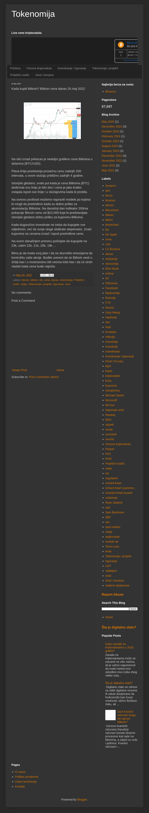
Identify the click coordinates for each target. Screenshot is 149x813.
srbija (24, 284)
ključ (108, 366)
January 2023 (110, 150)
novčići (109, 439)
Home (60, 370)
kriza (108, 380)
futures (109, 307)
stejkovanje (112, 536)
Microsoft (111, 400)
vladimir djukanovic (117, 585)
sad (107, 507)
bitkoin (34, 280)
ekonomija (111, 263)
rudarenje (111, 497)
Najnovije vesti (114, 410)
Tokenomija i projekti (105, 68)
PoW (108, 458)
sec (107, 522)
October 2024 (110, 131)
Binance (110, 91)
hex (107, 322)
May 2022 (108, 170)
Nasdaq (110, 414)
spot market (112, 527)
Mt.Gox (109, 405)
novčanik (111, 434)
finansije (110, 297)
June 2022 (108, 165)
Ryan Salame (113, 502)
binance (110, 200)
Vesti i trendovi (44, 75)
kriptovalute (112, 375)
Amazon (110, 185)
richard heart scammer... (120, 488)
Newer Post (19, 370)
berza (108, 195)
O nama (20, 771)
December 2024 (112, 126)
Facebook (111, 288)
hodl (108, 327)
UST (108, 566)
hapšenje (111, 317)
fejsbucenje (112, 293)
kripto (108, 371)
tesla (108, 551)
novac (109, 429)
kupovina (111, 385)
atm (107, 190)
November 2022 (112, 160)
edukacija (111, 258)
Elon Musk (112, 268)
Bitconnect (112, 210)
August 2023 (110, 146)
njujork (109, 424)
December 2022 (112, 155)
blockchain (112, 224)
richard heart (113, 483)
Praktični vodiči (19, 75)
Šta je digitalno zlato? (119, 627)
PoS (108, 453)
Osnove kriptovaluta (39, 68)
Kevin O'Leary (114, 361)
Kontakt (20, 786)
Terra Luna (112, 546)
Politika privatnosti (26, 776)
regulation (111, 478)
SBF (108, 517)
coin (108, 244)
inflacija (110, 336)
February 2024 (111, 136)
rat (107, 473)
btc (41, 280)
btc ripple (111, 234)
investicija (111, 341)
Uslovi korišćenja (26, 781)
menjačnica (112, 390)
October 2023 (110, 141)
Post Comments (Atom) (44, 377)
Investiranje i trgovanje (72, 68)
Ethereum (111, 283)
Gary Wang (112, 312)
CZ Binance (112, 249)
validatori (111, 570)
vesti (67, 284)
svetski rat (111, 541)
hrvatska (110, 332)
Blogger (82, 799)
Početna (15, 68)
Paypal (109, 449)
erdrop (109, 273)
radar (108, 468)
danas (54, 280)
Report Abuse (112, 594)
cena (47, 280)
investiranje (66, 280)
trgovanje (58, 284)
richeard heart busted (118, 492)
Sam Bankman (114, 512)
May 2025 (108, 121)
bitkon (109, 219)
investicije (111, 346)
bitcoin (25, 280)
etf (106, 278)
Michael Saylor (114, 395)
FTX (108, 302)
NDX (108, 419)
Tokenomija (33, 14)
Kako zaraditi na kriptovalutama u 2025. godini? (119, 647)
